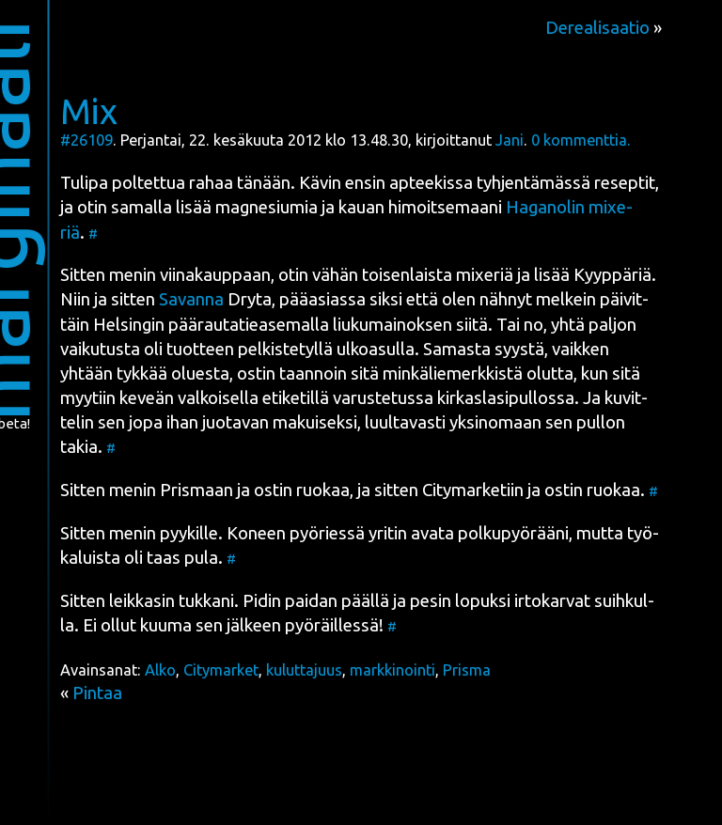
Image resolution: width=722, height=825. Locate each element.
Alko (160, 670)
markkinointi (392, 670)
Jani (509, 140)
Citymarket (221, 670)
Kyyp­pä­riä (612, 275)
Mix (89, 111)
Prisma (467, 670)
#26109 (86, 140)
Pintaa (97, 693)
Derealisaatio (597, 28)
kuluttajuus (304, 670)
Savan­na (191, 299)
